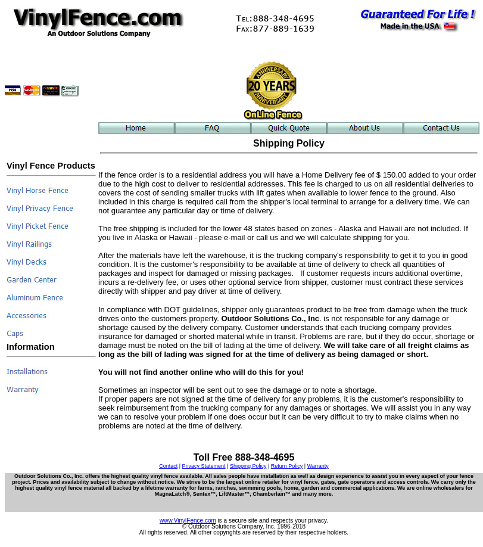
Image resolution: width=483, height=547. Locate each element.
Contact (168, 466)
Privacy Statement (204, 466)
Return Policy (287, 466)
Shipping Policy (248, 466)
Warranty (318, 466)
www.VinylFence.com (188, 520)
